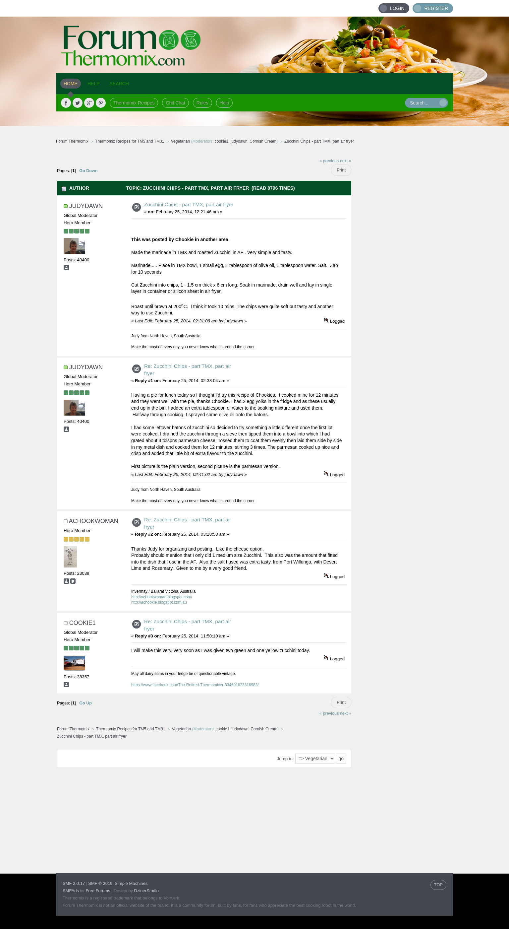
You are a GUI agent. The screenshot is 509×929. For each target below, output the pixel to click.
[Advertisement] (402, 253)
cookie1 (221, 141)
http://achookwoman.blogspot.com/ (161, 597)
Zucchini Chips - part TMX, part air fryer (188, 204)
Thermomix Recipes (133, 102)
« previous (329, 161)
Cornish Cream (263, 141)
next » (345, 161)
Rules (202, 102)
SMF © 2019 (100, 883)
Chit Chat (175, 102)
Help (224, 102)
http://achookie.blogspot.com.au (159, 602)
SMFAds (71, 890)
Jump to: (285, 758)
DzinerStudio (146, 890)
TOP (438, 884)
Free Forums (97, 890)
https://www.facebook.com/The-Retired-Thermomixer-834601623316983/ (195, 685)
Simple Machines (131, 883)
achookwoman (93, 521)
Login (397, 8)
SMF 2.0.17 (74, 883)
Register (436, 8)
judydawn (239, 141)
